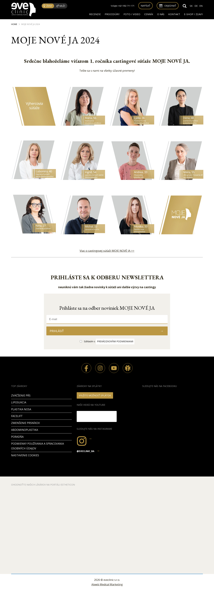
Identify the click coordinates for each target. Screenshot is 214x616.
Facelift (17, 416)
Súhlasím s (109, 341)
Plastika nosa (21, 409)
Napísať (145, 5)
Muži (62, 5)
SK (191, 5)
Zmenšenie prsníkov (25, 423)
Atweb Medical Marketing (107, 584)
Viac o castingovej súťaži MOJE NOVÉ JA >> (107, 251)
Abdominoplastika (24, 430)
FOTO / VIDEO (132, 14)
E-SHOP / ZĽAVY (193, 14)
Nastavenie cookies (25, 455)
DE (196, 5)
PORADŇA (17, 437)
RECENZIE (95, 14)
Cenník (148, 14)
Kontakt (174, 14)
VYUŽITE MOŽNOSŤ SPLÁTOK (95, 395)
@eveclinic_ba (85, 451)
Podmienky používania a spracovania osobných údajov (37, 446)
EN (201, 5)
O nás (160, 14)
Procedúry (112, 14)
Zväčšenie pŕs (20, 395)
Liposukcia (18, 402)
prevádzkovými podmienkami (115, 341)
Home (14, 24)
